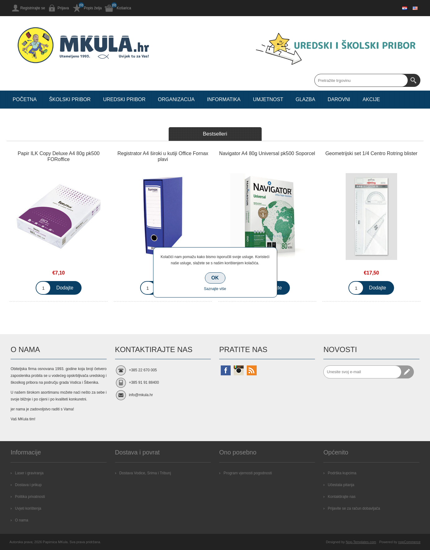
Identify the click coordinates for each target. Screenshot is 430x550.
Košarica (124, 8)
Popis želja (93, 8)
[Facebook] (226, 370)
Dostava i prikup (28, 485)
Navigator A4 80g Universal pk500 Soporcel (267, 153)
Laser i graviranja (29, 473)
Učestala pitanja (341, 485)
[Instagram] (239, 370)
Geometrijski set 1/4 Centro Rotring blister (371, 153)
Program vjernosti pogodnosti (248, 473)
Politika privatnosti (30, 496)
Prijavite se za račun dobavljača (354, 508)
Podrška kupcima (342, 473)
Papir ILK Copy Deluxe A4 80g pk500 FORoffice (59, 156)
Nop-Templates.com (361, 542)
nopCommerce (409, 542)
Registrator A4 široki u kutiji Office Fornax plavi (162, 156)
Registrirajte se (32, 8)
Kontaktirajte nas (341, 496)
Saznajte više (215, 289)
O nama (21, 520)
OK (215, 277)
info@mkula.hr (141, 395)
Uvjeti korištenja (28, 508)
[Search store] (361, 80)
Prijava (63, 8)
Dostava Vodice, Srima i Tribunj (145, 473)
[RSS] (252, 370)
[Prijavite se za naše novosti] (362, 372)
